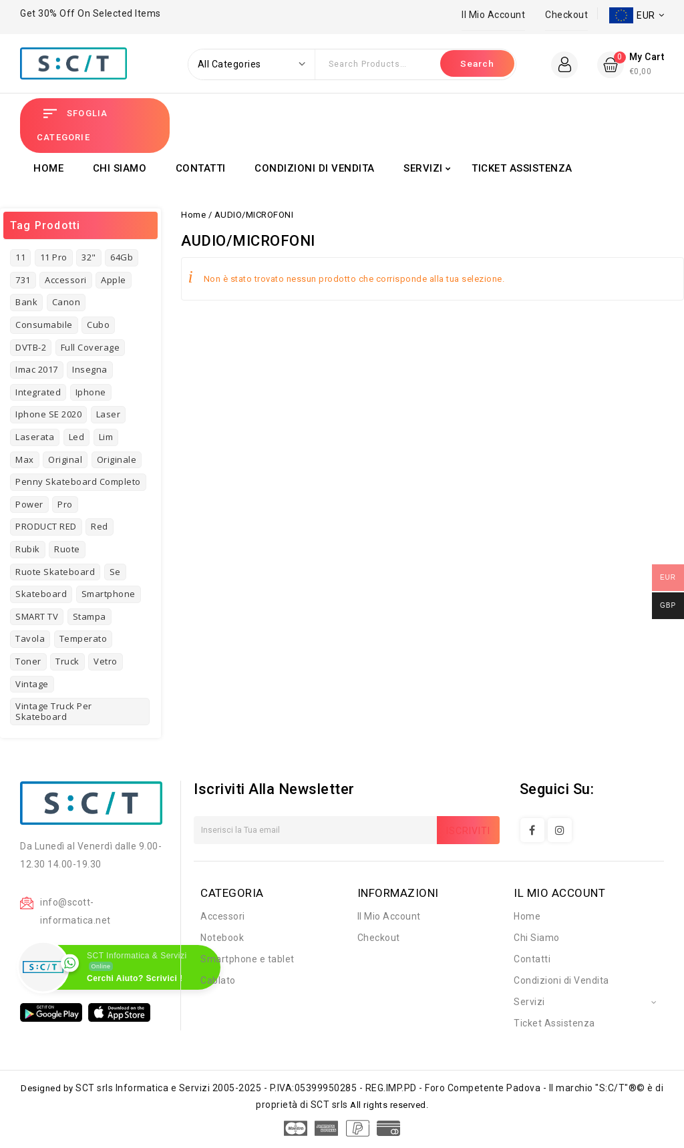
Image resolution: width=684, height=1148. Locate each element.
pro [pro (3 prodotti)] (65, 504)
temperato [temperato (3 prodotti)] (83, 638)
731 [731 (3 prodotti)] (23, 280)
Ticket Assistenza (522, 168)
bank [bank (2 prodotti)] (26, 302)
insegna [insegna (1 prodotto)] (90, 369)
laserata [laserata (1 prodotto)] (34, 437)
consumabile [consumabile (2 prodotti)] (44, 325)
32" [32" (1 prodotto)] (88, 257)
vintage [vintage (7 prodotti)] (32, 684)
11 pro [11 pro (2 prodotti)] (53, 257)
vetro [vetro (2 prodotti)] (106, 661)
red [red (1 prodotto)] (99, 526)
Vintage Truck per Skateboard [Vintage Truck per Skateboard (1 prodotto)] (53, 711)
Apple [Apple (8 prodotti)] (113, 280)
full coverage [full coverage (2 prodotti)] (90, 347)
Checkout (566, 14)
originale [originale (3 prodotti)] (117, 459)
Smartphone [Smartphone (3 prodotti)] (108, 594)
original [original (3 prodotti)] (65, 459)
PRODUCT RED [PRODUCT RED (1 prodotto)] (46, 526)
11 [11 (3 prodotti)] (20, 257)
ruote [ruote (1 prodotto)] (67, 549)
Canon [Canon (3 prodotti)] (66, 302)
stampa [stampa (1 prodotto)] (89, 616)
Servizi (423, 168)
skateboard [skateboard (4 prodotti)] (41, 594)
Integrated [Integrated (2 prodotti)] (38, 392)
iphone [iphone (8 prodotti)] (90, 392)
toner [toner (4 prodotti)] (28, 661)
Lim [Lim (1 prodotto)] (106, 437)
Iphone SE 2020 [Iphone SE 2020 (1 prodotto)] (48, 414)
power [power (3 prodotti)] (29, 504)
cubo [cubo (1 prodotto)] (98, 325)
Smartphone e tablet (247, 959)
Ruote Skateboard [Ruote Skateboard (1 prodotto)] (55, 572)
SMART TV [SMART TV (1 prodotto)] (36, 616)
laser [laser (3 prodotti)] (108, 414)
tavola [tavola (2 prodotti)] (30, 638)
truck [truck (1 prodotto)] (67, 661)
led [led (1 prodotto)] (77, 437)
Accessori (222, 916)
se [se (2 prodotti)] (115, 572)
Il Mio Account (493, 14)
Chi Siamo (120, 168)
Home (48, 168)
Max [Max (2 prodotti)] (24, 459)
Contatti (201, 168)
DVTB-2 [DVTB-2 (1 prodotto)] (30, 347)
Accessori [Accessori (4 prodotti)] (66, 280)
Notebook (222, 937)
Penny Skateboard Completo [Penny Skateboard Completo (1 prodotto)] (78, 481)
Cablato (218, 980)
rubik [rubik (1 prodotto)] (27, 549)
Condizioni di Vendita (314, 168)
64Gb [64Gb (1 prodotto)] (121, 257)
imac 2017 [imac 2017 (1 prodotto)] (36, 369)
